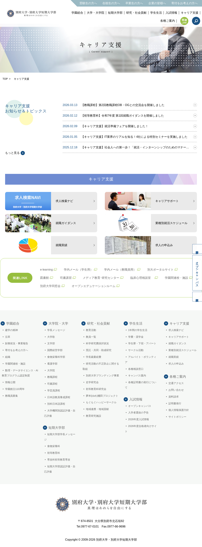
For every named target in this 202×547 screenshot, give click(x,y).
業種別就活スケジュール (182, 350)
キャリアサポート (178, 336)
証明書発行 (174, 403)
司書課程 (52, 383)
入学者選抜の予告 (138, 413)
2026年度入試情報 (138, 420)
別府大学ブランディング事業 (102, 375)
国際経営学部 (55, 350)
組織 (7, 356)
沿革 (7, 336)
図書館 (44, 277)
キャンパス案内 (137, 375)
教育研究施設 (93, 415)
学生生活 (156, 12)
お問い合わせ (176, 389)
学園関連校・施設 (176, 277)
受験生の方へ (88, 3)
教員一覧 (91, 336)
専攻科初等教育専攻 (58, 460)
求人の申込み (176, 363)
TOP (5, 78)
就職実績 (173, 356)
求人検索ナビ (176, 330)
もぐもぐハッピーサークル (101, 402)
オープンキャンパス (196, 273)
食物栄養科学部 (56, 356)
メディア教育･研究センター (101, 277)
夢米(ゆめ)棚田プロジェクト (102, 395)
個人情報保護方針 (178, 410)
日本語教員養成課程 (58, 397)
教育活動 (91, 330)
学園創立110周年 (15, 389)
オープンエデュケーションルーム (93, 285)
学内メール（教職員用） (120, 269)
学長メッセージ (56, 330)
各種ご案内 (167, 20)
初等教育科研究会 (96, 389)
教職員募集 (11, 395)
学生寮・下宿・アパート (142, 343)
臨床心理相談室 (142, 277)
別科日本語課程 (56, 403)
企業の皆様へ (157, 3)
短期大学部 (115, 12)
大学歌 (51, 336)
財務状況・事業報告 (16, 343)
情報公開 (10, 382)
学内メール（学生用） (78, 269)
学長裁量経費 (93, 356)
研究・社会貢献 (136, 12)
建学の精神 (11, 330)
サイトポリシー (177, 416)
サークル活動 (135, 350)
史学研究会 (92, 382)
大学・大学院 (95, 12)
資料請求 (196, 247)
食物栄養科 (53, 447)
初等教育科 (53, 454)
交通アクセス (176, 383)
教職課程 (52, 376)
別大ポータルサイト (161, 269)
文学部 (51, 343)
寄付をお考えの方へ (184, 3)
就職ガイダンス (177, 343)
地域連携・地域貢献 (97, 409)
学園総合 (77, 12)
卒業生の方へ (134, 3)
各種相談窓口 (135, 368)
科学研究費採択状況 (97, 343)
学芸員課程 (53, 390)
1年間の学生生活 (137, 330)
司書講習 (66, 277)
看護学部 (52, 363)
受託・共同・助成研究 (98, 350)
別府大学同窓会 (50, 285)
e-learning (46, 269)
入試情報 (171, 12)
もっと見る (15, 152)
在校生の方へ (111, 3)
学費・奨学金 (135, 336)
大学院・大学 (58, 323)
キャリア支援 (189, 12)
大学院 (51, 370)
